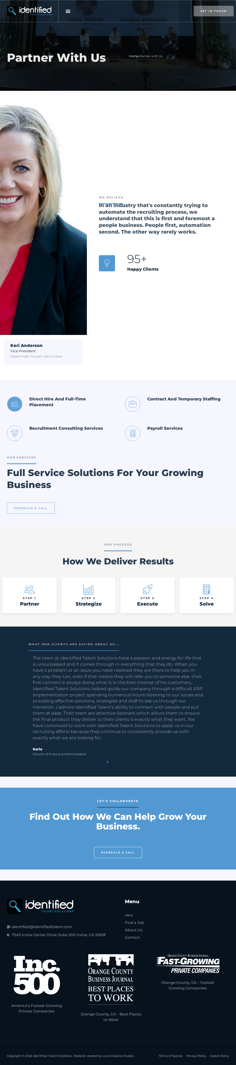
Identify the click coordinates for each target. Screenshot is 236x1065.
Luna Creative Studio (118, 1056)
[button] (68, 11)
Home (133, 56)
